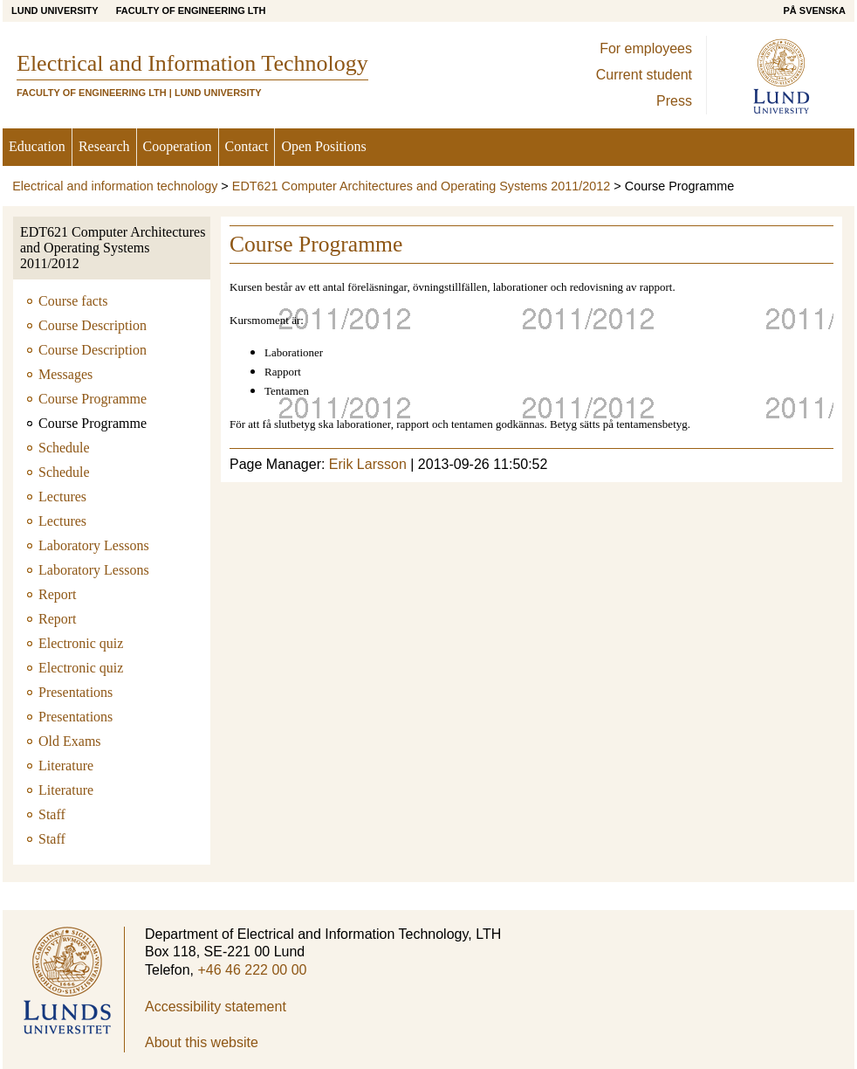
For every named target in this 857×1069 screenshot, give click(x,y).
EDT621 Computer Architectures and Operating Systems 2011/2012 (421, 186)
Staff (51, 814)
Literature (65, 765)
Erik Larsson (368, 464)
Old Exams (69, 741)
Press (674, 100)
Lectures (62, 496)
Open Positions (323, 146)
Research (104, 146)
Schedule (64, 447)
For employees (646, 48)
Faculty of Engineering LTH (191, 10)
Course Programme (92, 398)
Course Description (92, 325)
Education (37, 146)
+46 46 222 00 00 (251, 969)
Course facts (73, 300)
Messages (65, 374)
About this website (201, 1042)
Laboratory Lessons (93, 545)
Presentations (75, 692)
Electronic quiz (80, 643)
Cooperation (177, 146)
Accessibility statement (215, 1006)
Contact (247, 146)
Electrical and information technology (114, 186)
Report (57, 594)
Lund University (55, 10)
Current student (644, 74)
